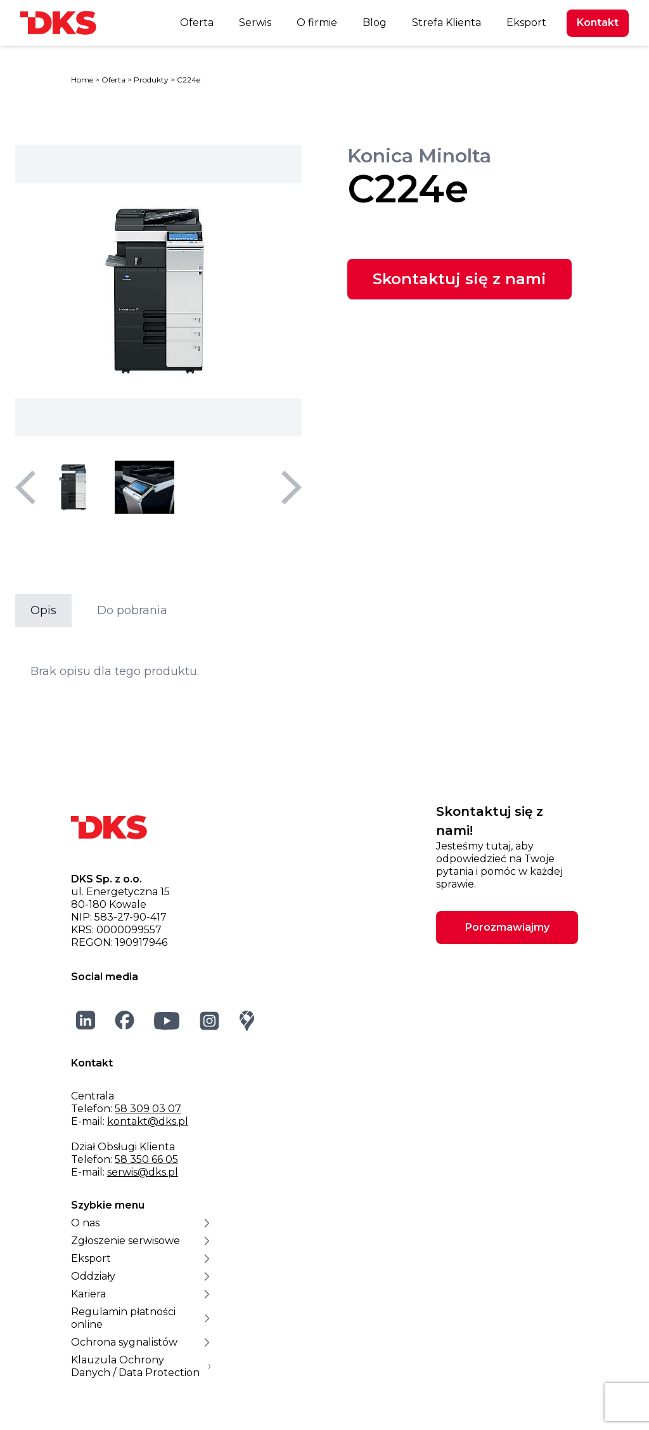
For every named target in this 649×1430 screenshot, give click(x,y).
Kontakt (598, 22)
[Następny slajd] (291, 487)
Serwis (255, 22)
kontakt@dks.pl (147, 1121)
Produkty (151, 79)
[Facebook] (124, 1020)
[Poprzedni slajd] (25, 487)
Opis (43, 610)
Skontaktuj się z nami (459, 279)
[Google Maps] (247, 1020)
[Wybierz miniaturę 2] (144, 487)
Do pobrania (132, 610)
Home (82, 79)
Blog (375, 22)
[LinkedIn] (86, 1020)
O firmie (317, 22)
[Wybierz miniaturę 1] (73, 487)
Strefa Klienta (446, 22)
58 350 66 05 (146, 1159)
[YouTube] (167, 1020)
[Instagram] (210, 1020)
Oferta (197, 22)
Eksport (526, 22)
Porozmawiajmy (507, 927)
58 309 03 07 (148, 1109)
